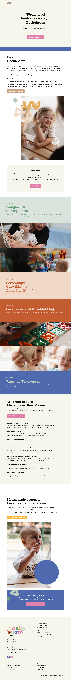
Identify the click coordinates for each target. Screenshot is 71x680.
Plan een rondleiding (35, 604)
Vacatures (39, 638)
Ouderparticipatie (11, 669)
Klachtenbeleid (40, 667)
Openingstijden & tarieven (13, 663)
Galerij (38, 630)
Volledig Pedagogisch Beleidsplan (45, 671)
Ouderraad (39, 636)
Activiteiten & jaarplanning (13, 665)
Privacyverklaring (41, 669)
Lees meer (35, 185)
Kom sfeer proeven (35, 37)
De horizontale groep (42, 627)
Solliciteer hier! (44, 49)
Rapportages (40, 663)
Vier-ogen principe (41, 665)
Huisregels (9, 667)
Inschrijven (9, 671)
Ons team (39, 629)
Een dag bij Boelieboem (17, 517)
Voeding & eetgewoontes (43, 632)
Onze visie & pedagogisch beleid (45, 634)
